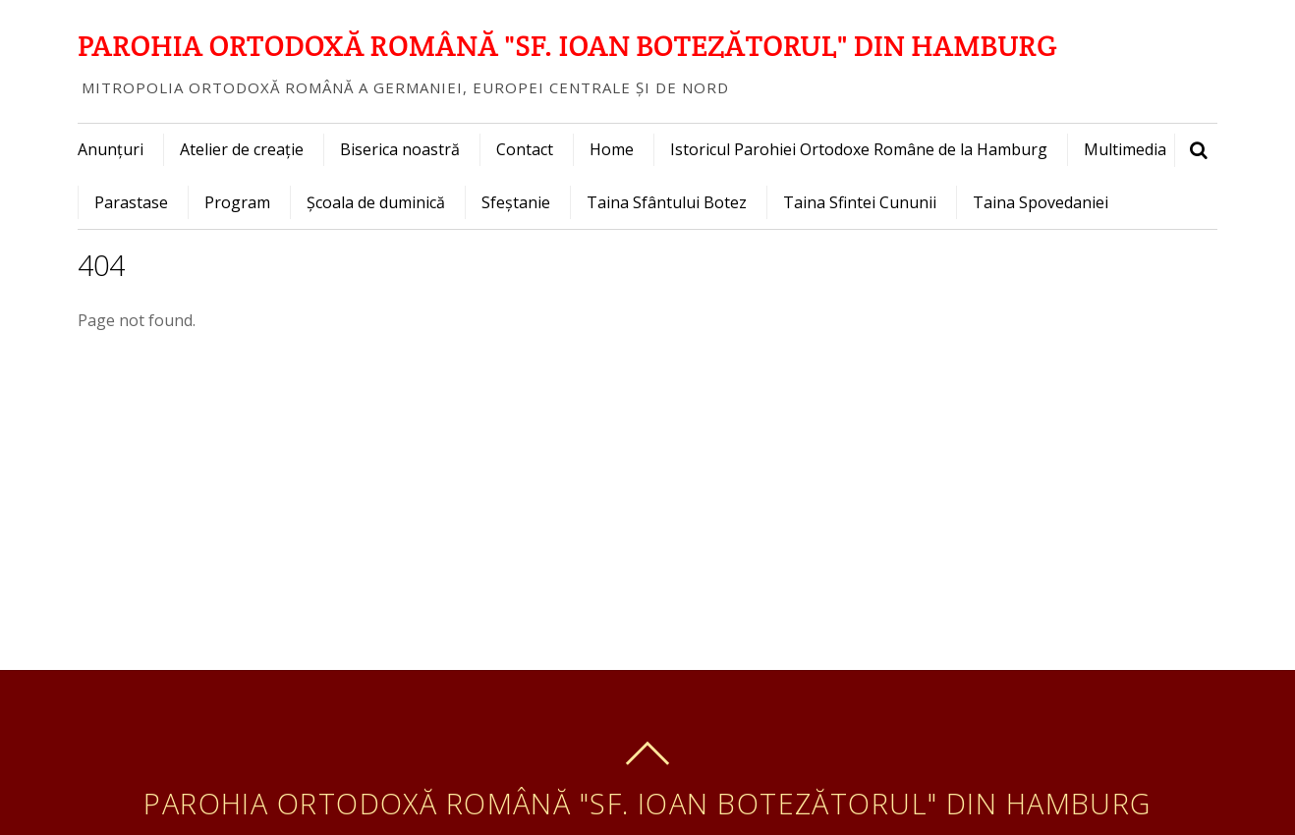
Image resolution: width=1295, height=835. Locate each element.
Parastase (131, 202)
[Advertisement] (647, 522)
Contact (524, 149)
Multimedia (1125, 149)
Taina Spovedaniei (1040, 202)
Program (237, 202)
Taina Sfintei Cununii (859, 202)
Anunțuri (110, 149)
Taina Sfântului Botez (667, 202)
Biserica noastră (400, 149)
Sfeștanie (515, 202)
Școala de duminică (376, 202)
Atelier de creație (242, 149)
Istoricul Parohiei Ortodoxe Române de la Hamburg (858, 149)
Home (612, 149)
